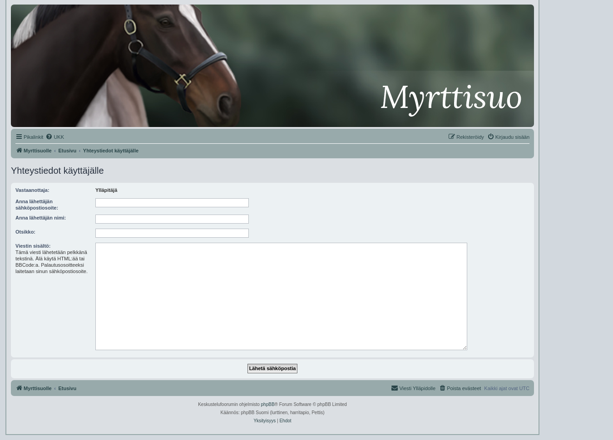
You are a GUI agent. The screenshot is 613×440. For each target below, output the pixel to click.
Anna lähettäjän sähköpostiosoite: (36, 204)
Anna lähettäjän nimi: (40, 217)
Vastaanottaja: (32, 190)
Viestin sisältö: (32, 246)
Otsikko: (25, 232)
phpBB (268, 404)
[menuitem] (54, 137)
